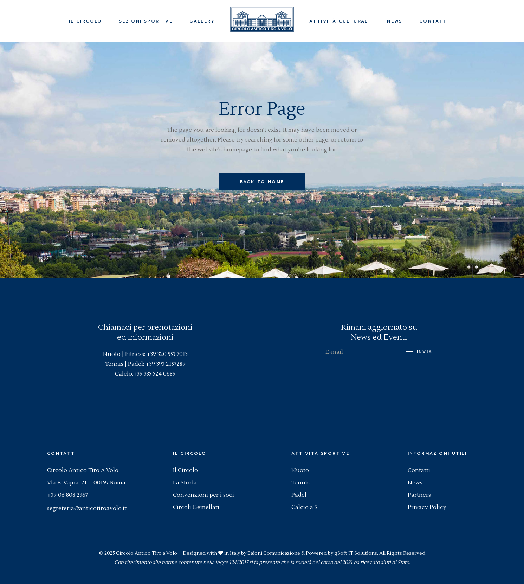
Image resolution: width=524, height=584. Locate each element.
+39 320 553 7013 (167, 354)
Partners (419, 494)
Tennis (300, 482)
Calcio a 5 (304, 507)
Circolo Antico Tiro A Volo (82, 470)
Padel (298, 494)
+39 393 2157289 (165, 364)
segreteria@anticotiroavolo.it (87, 508)
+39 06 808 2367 (67, 494)
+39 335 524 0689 (154, 373)
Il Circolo (185, 470)
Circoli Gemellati (196, 507)
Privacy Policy (427, 507)
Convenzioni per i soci (203, 494)
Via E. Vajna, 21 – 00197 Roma (86, 482)
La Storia (185, 482)
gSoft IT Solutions (355, 553)
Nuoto (300, 470)
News (415, 482)
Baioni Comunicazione (273, 553)
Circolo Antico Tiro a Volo (146, 553)
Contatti (419, 470)
